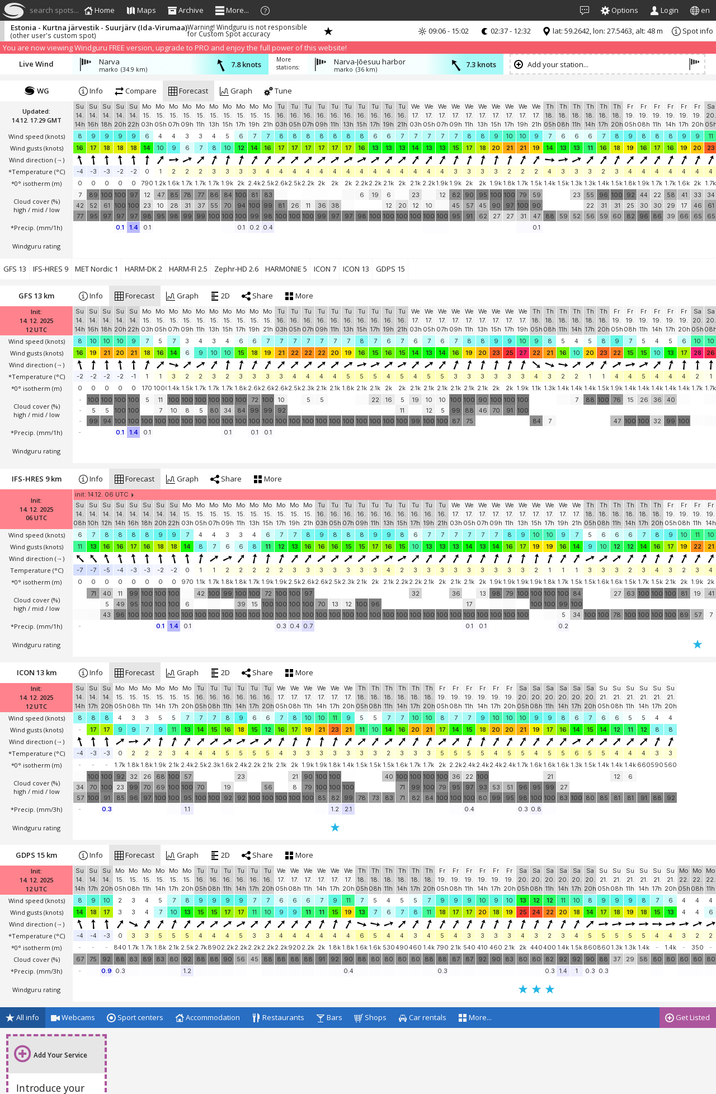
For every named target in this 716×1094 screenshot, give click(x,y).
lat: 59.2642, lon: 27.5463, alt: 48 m (602, 31)
